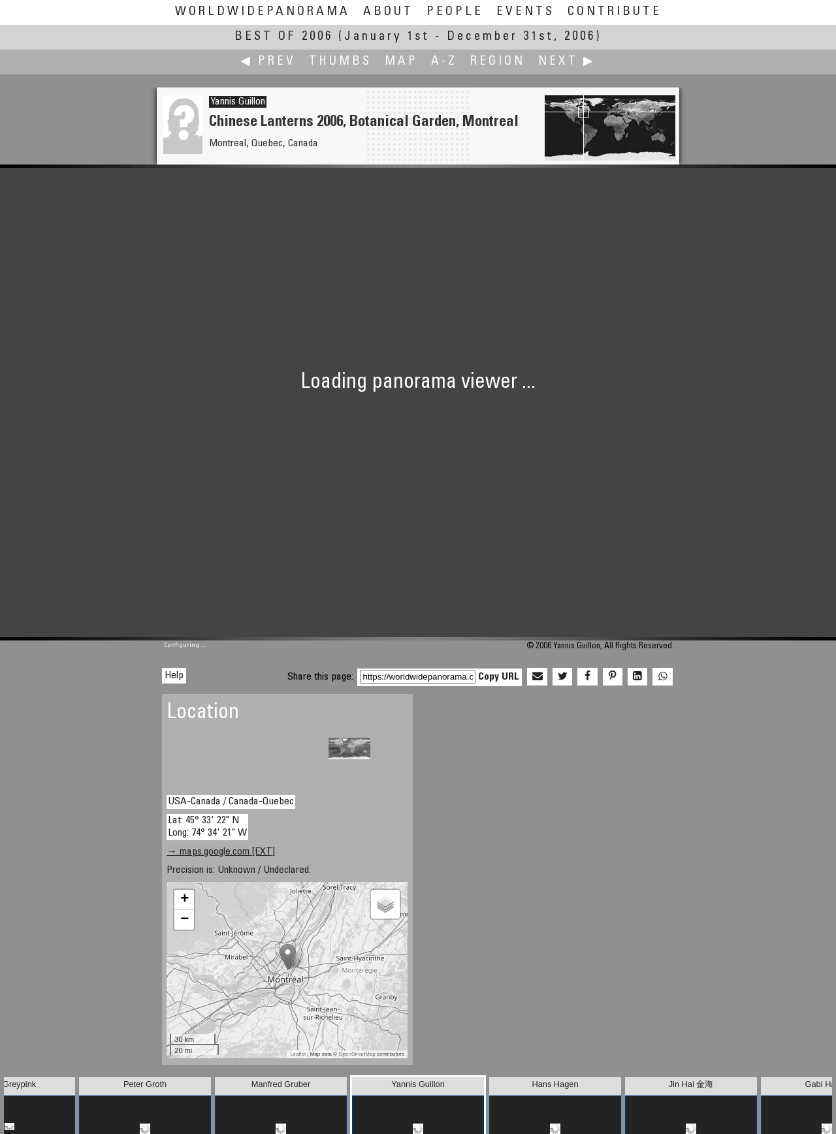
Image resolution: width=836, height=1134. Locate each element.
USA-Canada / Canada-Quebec (231, 801)
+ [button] (184, 899)
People (454, 12)
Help (174, 675)
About (388, 12)
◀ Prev (268, 61)
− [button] (184, 920)
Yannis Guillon (237, 102)
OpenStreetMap (356, 1054)
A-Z (444, 61)
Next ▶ (567, 61)
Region (497, 61)
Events (525, 12)
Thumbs (340, 61)
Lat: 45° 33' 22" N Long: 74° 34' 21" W (207, 826)
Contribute (615, 12)
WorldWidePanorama (262, 12)
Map (401, 61)
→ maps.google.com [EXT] (221, 852)
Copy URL (498, 677)
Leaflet (298, 1054)
